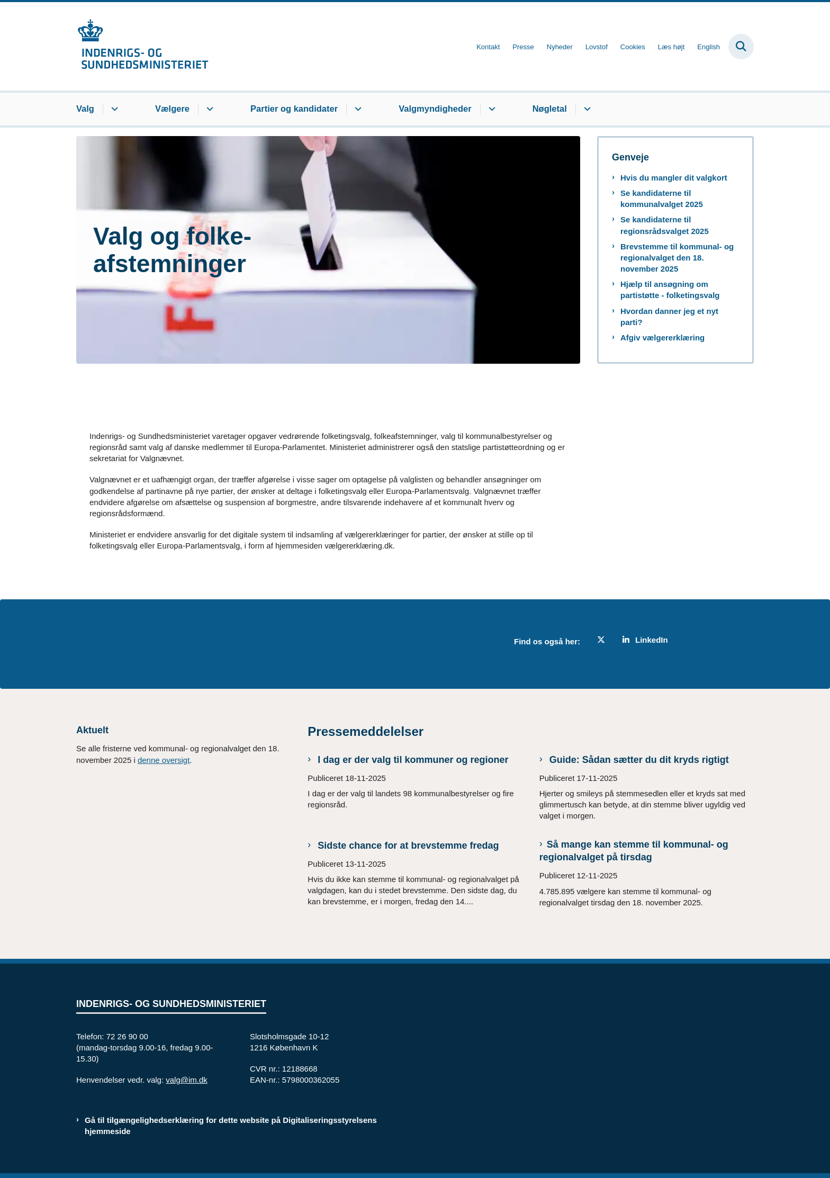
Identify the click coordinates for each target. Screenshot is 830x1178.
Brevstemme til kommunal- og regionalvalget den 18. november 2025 (677, 257)
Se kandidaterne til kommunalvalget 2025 (661, 198)
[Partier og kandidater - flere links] (356, 109)
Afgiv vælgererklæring (662, 337)
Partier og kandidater (294, 108)
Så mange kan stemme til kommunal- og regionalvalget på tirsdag (633, 850)
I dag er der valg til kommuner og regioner (411, 759)
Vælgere (172, 108)
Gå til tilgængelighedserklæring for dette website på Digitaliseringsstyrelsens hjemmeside (231, 1126)
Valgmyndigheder (435, 108)
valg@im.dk (187, 1079)
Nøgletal (550, 108)
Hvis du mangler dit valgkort (673, 177)
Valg (85, 108)
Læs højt (671, 47)
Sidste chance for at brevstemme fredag (407, 845)
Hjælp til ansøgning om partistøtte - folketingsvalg (670, 290)
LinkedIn (651, 639)
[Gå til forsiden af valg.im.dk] (142, 46)
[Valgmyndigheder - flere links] (490, 109)
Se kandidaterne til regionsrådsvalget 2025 (664, 225)
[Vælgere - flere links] (208, 109)
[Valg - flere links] (113, 109)
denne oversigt (164, 760)
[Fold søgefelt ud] (741, 46)
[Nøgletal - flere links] (585, 109)
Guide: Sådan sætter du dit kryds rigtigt (638, 759)
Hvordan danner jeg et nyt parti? (669, 317)
